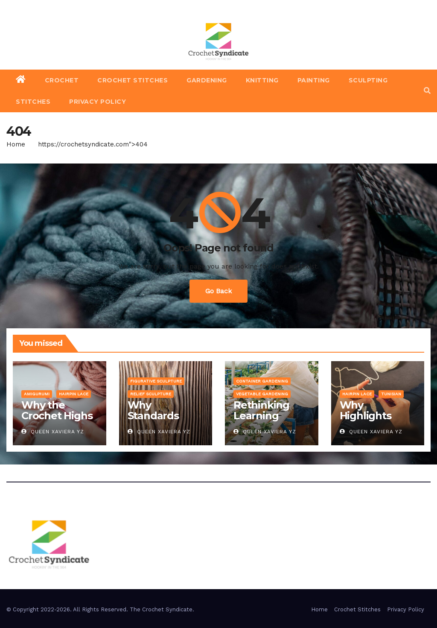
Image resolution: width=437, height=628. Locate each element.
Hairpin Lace (73, 393)
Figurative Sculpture (156, 381)
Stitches (33, 101)
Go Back (218, 291)
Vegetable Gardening (262, 393)
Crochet (62, 80)
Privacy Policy (97, 101)
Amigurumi (37, 393)
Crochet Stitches (132, 80)
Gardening (206, 80)
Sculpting (368, 80)
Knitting (262, 80)
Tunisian (391, 393)
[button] (427, 91)
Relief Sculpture (150, 393)
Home (15, 144)
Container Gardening (262, 381)
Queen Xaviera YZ (52, 432)
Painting (313, 80)
